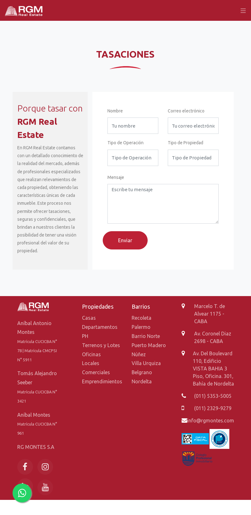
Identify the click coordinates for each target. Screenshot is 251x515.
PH (85, 336)
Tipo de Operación (125, 142)
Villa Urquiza (146, 363)
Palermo (141, 327)
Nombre (115, 110)
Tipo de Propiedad (185, 142)
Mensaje (115, 177)
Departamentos (99, 327)
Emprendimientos (102, 381)
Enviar (125, 240)
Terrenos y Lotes (101, 345)
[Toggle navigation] (241, 10)
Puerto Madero (149, 345)
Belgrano (142, 372)
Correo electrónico (186, 110)
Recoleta (141, 318)
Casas (89, 318)
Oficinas (91, 354)
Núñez (139, 354)
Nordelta (142, 381)
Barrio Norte (146, 336)
